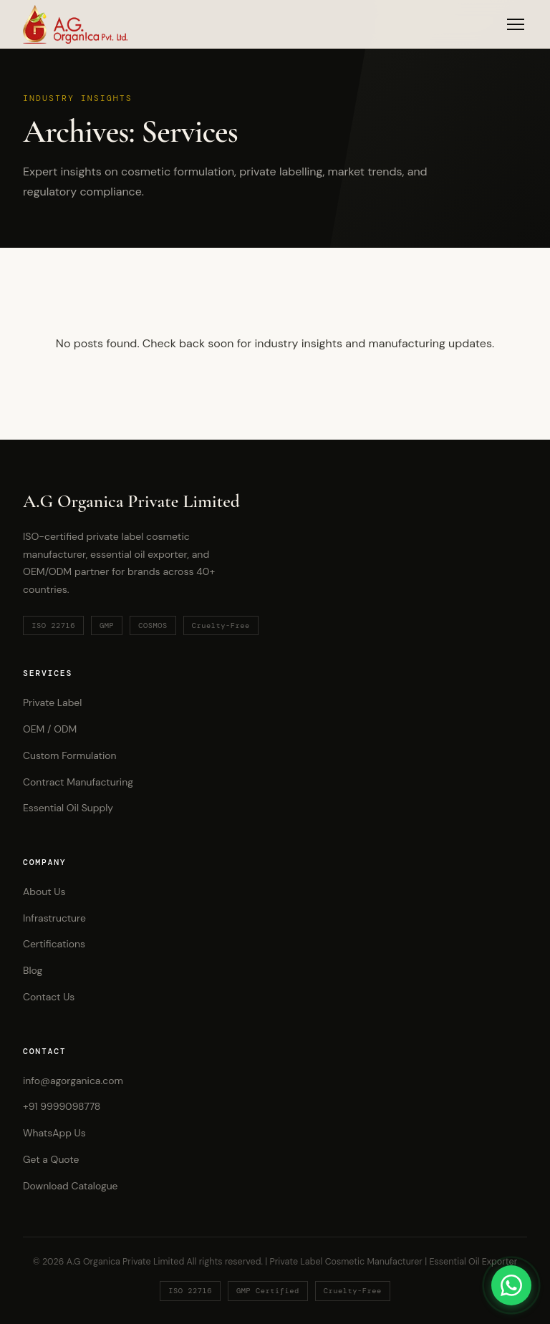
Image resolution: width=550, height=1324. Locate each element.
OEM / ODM (50, 729)
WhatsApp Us (54, 1132)
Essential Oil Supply (68, 807)
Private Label (52, 702)
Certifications (54, 943)
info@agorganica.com (73, 1080)
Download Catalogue (70, 1185)
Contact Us (48, 996)
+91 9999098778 (61, 1106)
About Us (44, 891)
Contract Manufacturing (78, 781)
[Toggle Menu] (515, 24)
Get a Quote (51, 1159)
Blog (32, 970)
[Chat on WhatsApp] (511, 1285)
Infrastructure (54, 918)
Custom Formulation (70, 755)
